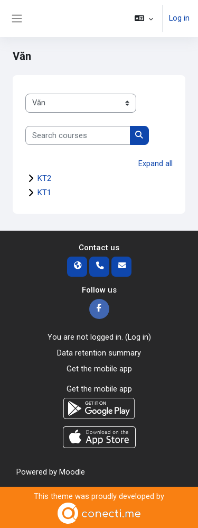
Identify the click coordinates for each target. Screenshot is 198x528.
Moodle (72, 472)
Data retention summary (99, 353)
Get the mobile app (99, 369)
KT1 (44, 192)
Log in (179, 18)
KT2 (44, 178)
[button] (144, 18)
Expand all (155, 163)
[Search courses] (77, 135)
